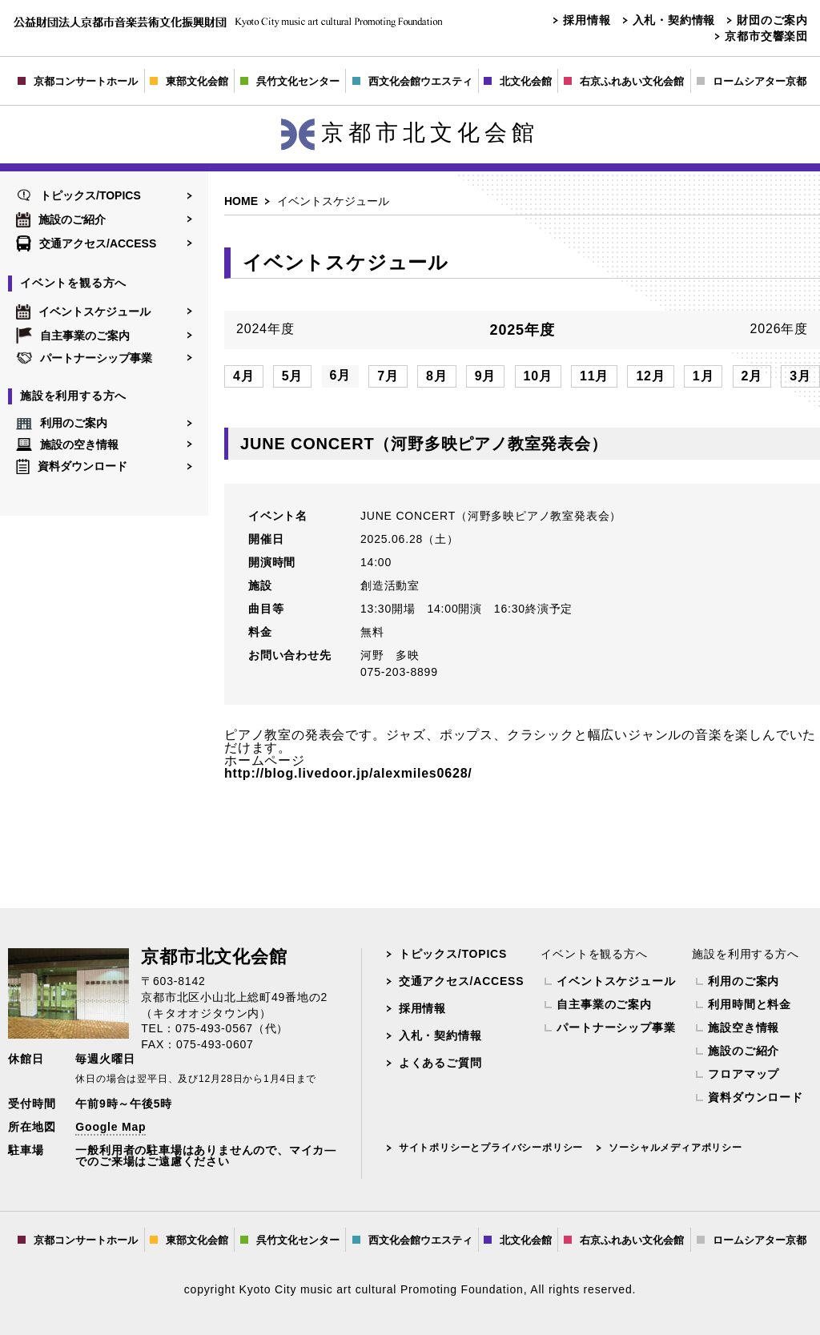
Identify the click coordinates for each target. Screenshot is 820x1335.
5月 (292, 376)
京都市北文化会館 (410, 132)
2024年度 (265, 329)
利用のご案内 (61, 423)
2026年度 (779, 329)
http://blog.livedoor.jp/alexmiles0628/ (348, 773)
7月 (388, 376)
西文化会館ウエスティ (412, 81)
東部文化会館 (189, 81)
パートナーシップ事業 (84, 358)
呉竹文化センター (290, 81)
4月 (244, 376)
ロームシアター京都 (751, 81)
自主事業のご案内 (73, 336)
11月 (594, 376)
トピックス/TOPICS (78, 195)
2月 (752, 376)
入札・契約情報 (674, 20)
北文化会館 (518, 81)
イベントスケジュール (83, 312)
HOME (241, 201)
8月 (437, 376)
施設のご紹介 (61, 219)
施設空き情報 (743, 1027)
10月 (538, 376)
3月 (800, 376)
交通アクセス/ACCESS (86, 243)
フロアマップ (743, 1074)
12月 (650, 376)
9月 (485, 376)
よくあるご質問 (440, 1062)
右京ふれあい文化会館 (624, 81)
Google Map (110, 1126)
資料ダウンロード (71, 466)
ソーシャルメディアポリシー (675, 1147)
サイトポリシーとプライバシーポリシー (491, 1147)
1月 (703, 376)
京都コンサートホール (78, 81)
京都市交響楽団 (766, 36)
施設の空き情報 (67, 444)
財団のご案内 (772, 20)
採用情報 (586, 20)
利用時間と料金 (749, 1004)
